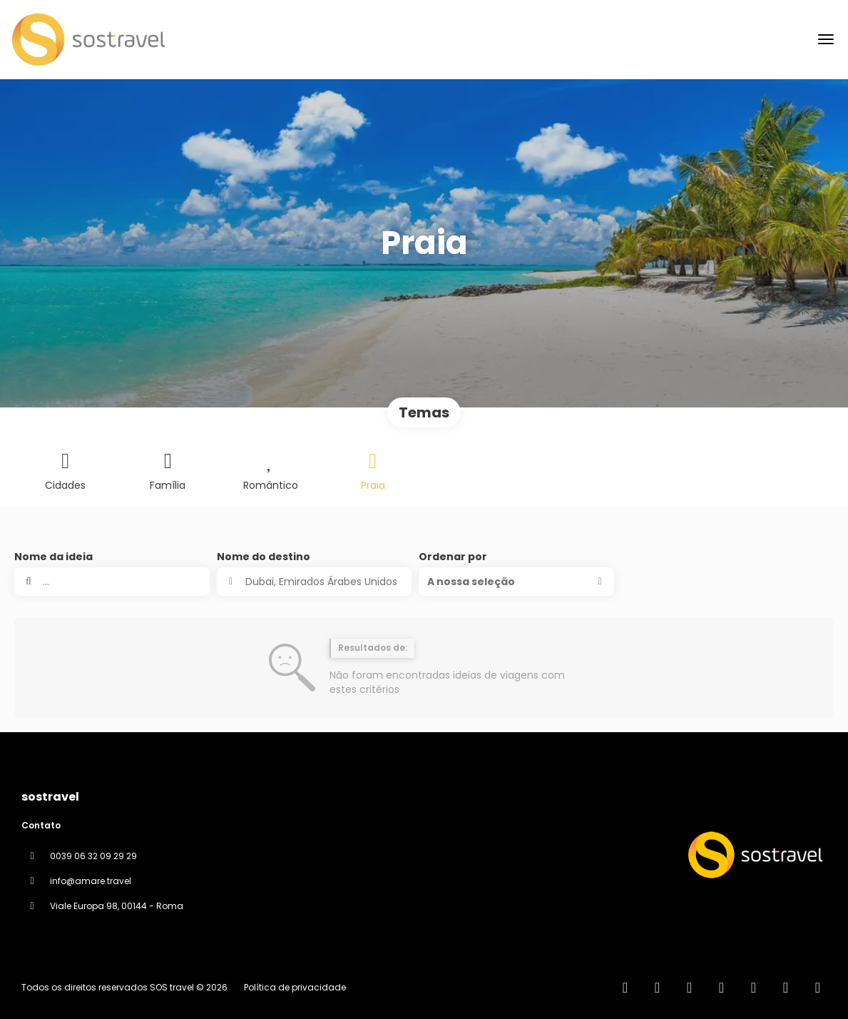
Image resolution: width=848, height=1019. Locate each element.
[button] (516, 581)
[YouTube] (753, 988)
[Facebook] (657, 988)
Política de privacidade (295, 987)
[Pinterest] (786, 988)
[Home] (625, 988)
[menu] (826, 39)
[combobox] (314, 581)
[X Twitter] (689, 988)
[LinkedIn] (818, 988)
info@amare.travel (90, 881)
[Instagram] (721, 988)
